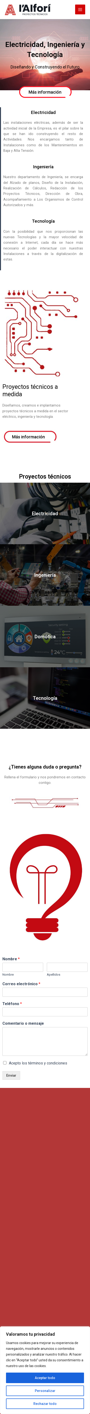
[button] (45, 92)
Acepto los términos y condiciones (38, 1063)
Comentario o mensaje (23, 1023)
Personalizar (45, 1391)
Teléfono (12, 1003)
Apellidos (53, 974)
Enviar (11, 1075)
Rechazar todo (45, 1404)
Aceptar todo (45, 1378)
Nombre (11, 959)
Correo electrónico (21, 984)
